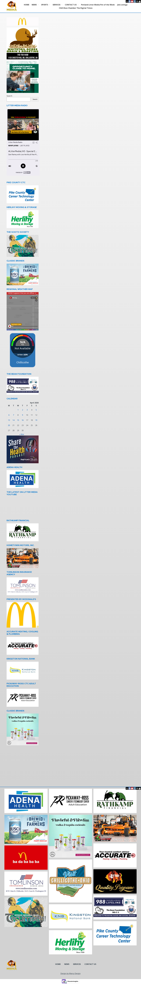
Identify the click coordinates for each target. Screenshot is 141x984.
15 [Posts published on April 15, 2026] (18, 420)
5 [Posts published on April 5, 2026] (36, 410)
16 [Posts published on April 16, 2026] (23, 420)
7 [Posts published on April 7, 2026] (13, 415)
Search (9, 96)
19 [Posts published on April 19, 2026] (36, 420)
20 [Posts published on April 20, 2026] (9, 425)
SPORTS (44, 5)
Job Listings (122, 5)
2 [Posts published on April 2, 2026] (22, 410)
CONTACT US (71, 5)
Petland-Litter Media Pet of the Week (98, 5)
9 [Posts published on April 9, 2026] (22, 415)
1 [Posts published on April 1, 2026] (18, 410)
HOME (26, 5)
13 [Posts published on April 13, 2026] (9, 420)
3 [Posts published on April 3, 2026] (27, 410)
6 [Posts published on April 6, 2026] (8, 415)
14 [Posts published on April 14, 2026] (13, 420)
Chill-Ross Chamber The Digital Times (75, 8)
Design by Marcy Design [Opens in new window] (70, 973)
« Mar (21, 434)
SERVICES (56, 5)
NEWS (34, 5)
